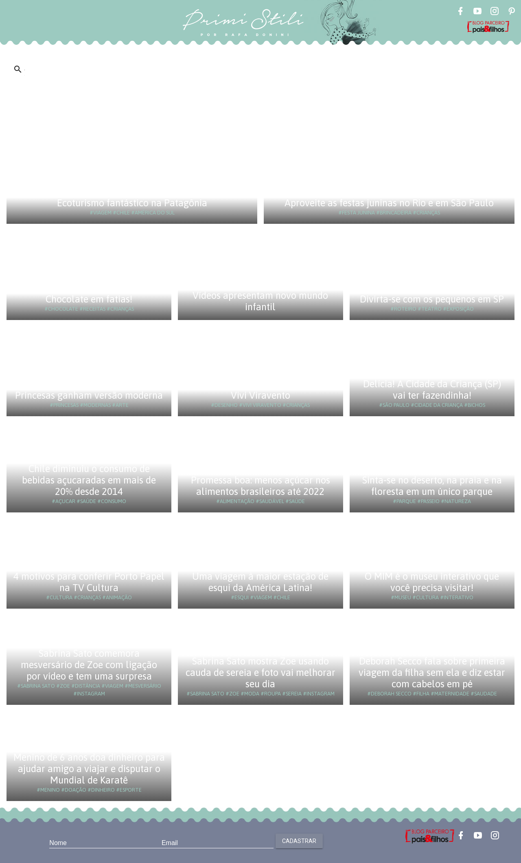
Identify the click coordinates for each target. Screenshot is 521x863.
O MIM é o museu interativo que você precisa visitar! (432, 582)
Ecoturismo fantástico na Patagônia (132, 202)
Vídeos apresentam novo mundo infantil (260, 301)
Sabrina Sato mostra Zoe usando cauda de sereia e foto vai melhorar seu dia (260, 672)
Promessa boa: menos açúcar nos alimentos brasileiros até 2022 (260, 486)
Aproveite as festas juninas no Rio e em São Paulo (389, 202)
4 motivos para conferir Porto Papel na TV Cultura (88, 582)
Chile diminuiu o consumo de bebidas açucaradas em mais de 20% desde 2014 (89, 480)
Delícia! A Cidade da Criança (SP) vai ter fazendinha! (432, 389)
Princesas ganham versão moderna (89, 395)
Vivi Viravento (260, 395)
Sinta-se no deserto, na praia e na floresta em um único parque (432, 486)
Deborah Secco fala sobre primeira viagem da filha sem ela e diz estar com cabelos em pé (432, 672)
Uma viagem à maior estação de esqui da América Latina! (260, 582)
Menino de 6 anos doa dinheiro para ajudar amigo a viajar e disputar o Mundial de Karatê (89, 769)
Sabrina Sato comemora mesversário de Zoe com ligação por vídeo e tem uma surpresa (89, 665)
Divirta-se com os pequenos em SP (432, 299)
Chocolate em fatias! (89, 299)
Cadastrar (299, 841)
